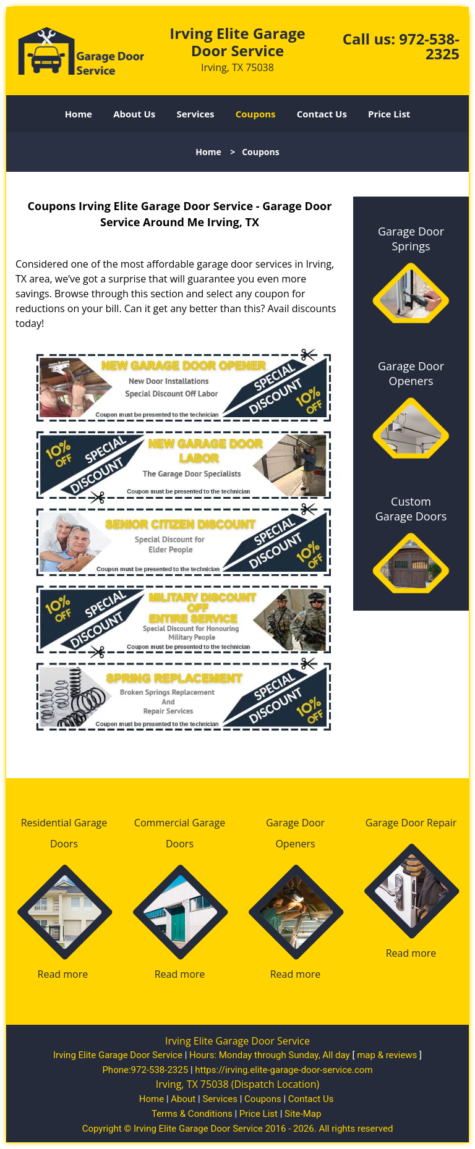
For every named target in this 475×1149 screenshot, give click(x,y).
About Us (134, 114)
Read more (63, 974)
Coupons (256, 114)
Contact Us (322, 114)
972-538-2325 (429, 46)
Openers (295, 843)
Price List (389, 114)
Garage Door (295, 822)
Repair (441, 822)
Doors (64, 843)
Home (78, 114)
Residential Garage (64, 822)
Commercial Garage (179, 822)
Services (196, 114)
